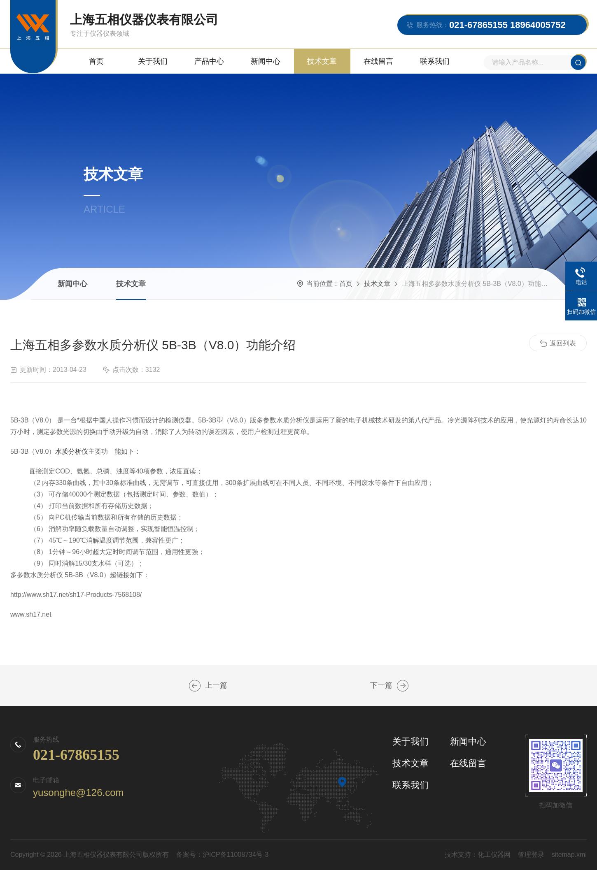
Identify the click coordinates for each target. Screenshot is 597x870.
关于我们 (153, 61)
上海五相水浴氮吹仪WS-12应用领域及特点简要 (402, 686)
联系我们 (435, 61)
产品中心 (209, 61)
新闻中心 (265, 61)
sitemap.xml (569, 854)
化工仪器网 (494, 854)
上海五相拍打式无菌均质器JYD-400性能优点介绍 (195, 686)
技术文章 (322, 61)
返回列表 (558, 343)
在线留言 (378, 61)
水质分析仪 (71, 451)
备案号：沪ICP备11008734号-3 (222, 854)
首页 (96, 61)
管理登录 (531, 854)
